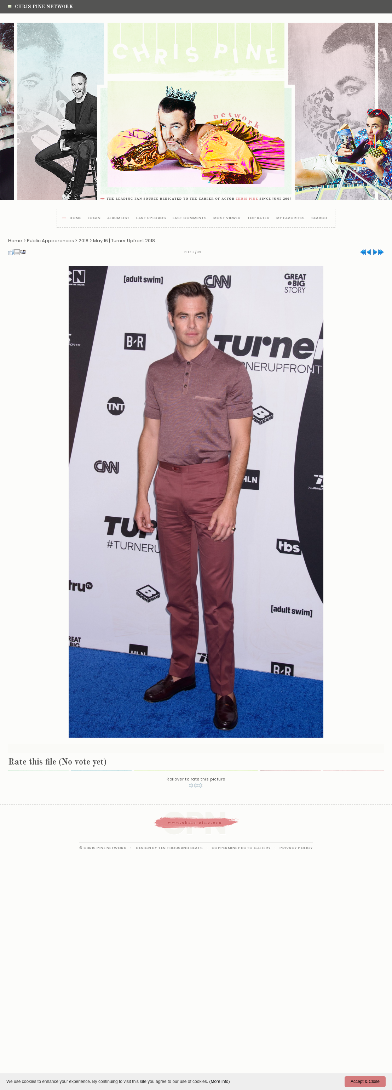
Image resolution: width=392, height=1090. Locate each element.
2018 (83, 240)
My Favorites (290, 218)
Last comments (190, 218)
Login (94, 218)
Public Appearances (50, 240)
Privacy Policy (296, 848)
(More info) (219, 1081)
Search (319, 218)
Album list (118, 218)
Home (75, 218)
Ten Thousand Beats (180, 848)
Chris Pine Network (40, 6)
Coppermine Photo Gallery (241, 848)
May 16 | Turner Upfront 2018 (124, 240)
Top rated (258, 218)
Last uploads (151, 218)
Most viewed (227, 218)
